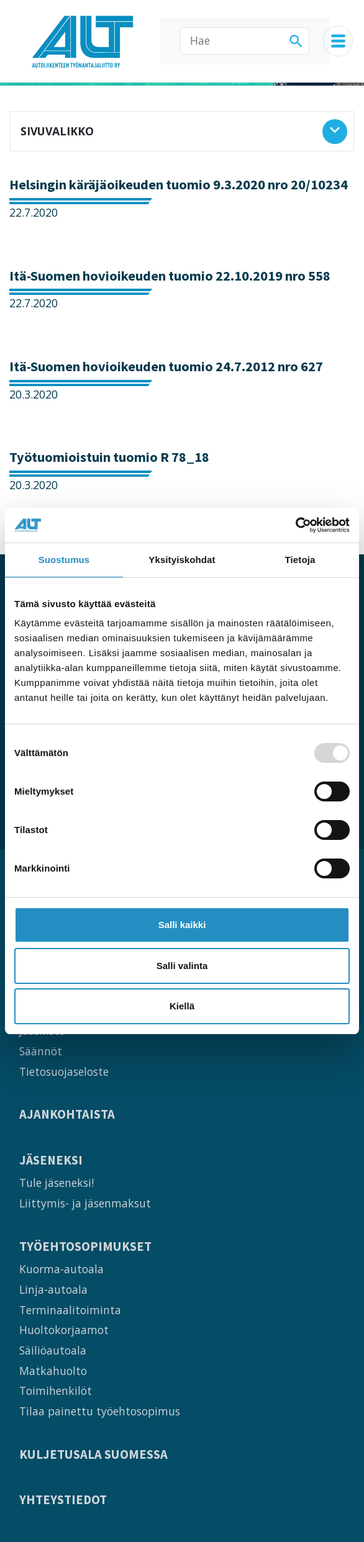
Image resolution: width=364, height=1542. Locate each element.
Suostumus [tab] (64, 559)
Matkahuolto (53, 1370)
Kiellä (182, 1006)
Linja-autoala (53, 1289)
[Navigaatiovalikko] (338, 40)
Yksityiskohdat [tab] (181, 559)
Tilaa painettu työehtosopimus (99, 1411)
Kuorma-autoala (61, 1268)
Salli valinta (182, 965)
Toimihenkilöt (55, 1390)
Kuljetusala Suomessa (93, 1455)
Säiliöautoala (52, 1350)
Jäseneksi (51, 1160)
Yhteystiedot (63, 1500)
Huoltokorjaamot (64, 1329)
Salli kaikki (182, 924)
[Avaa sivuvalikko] (334, 131)
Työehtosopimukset (85, 1247)
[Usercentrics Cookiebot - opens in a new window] (295, 525)
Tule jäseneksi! (56, 1182)
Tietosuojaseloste (64, 1071)
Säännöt (40, 1051)
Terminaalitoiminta (70, 1309)
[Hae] (244, 41)
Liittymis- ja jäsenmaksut (85, 1203)
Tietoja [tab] (300, 559)
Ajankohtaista (67, 1114)
